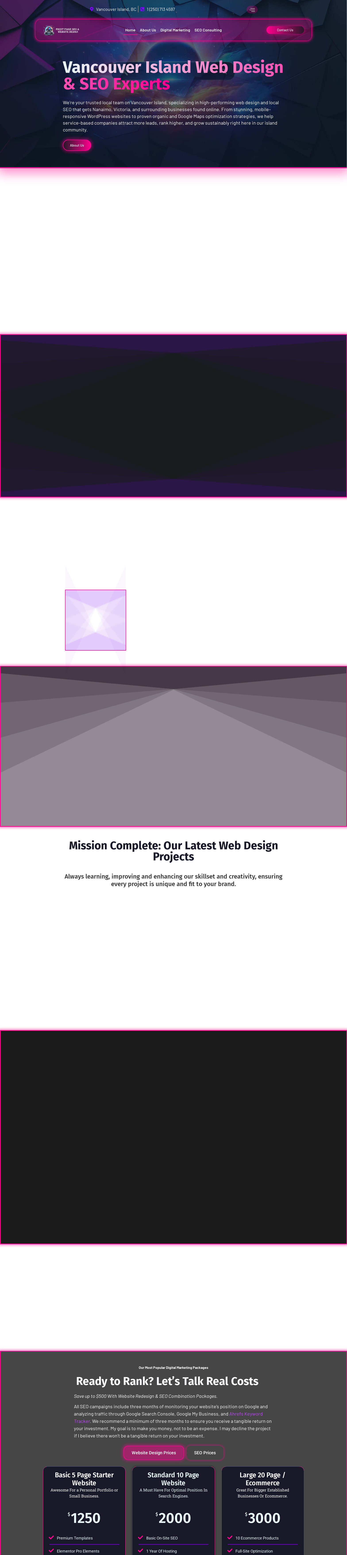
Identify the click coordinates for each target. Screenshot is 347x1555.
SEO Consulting (208, 29)
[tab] (153, 1453)
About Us (148, 29)
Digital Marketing (175, 29)
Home (130, 29)
